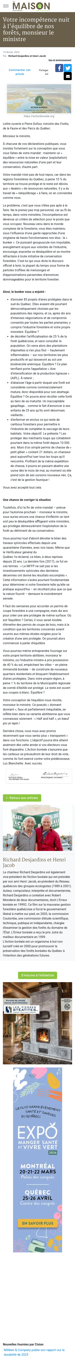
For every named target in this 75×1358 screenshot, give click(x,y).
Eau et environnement (60, 60)
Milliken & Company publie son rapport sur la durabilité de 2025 (34, 1352)
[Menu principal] (5, 6)
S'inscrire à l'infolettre (37, 975)
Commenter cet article (19, 72)
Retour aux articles (22, 798)
